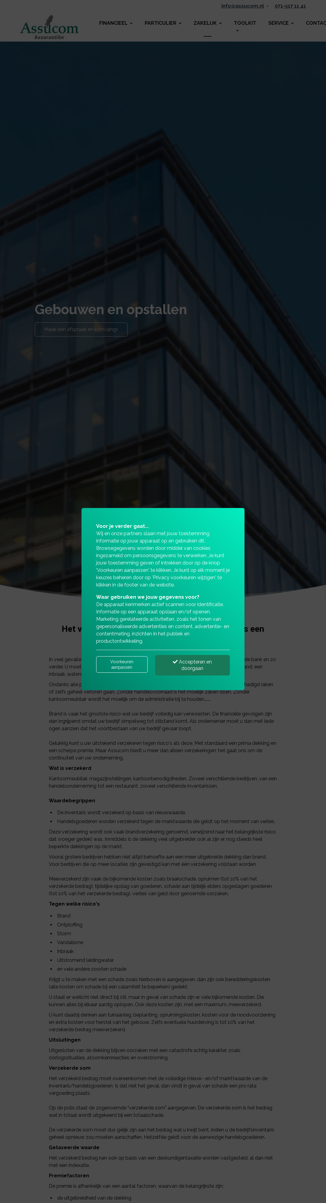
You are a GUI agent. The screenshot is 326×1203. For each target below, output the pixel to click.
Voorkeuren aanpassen (121, 664)
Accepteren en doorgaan (192, 665)
